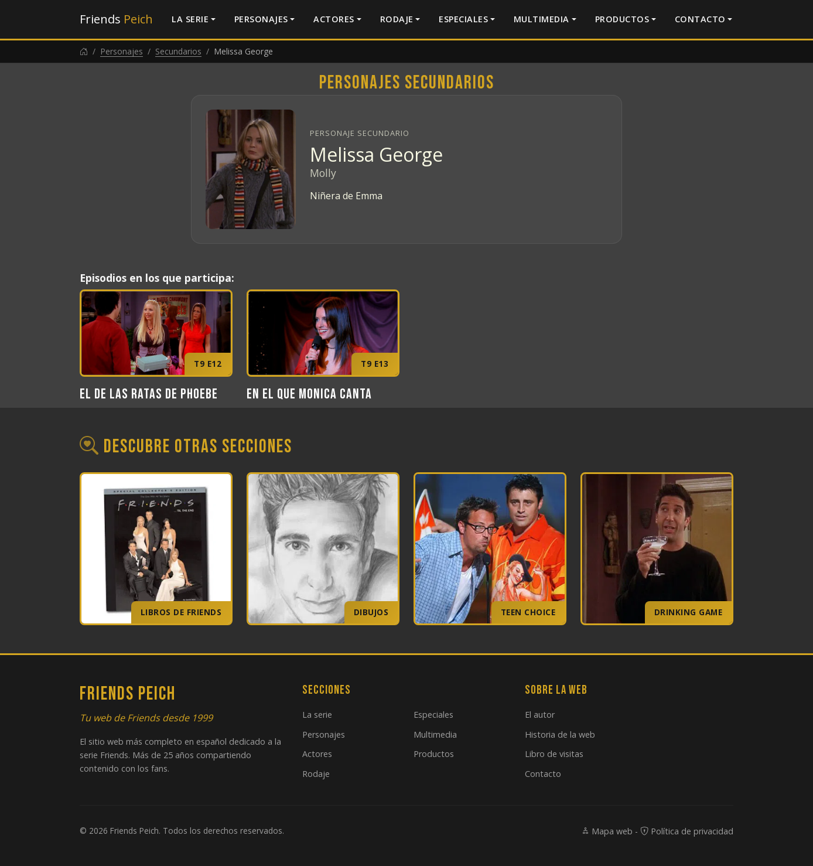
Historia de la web (560, 734)
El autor (540, 714)
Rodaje (397, 19)
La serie (190, 19)
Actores (333, 19)
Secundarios (178, 51)
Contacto (700, 19)
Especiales (463, 19)
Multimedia (541, 19)
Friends (116, 19)
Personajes (261, 19)
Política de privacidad (686, 831)
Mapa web (607, 831)
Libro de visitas (554, 753)
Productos (622, 19)
